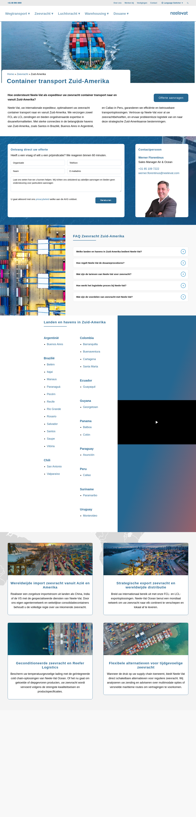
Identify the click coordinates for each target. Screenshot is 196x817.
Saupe (51, 438)
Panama (86, 421)
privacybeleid (42, 199)
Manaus (52, 379)
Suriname (87, 489)
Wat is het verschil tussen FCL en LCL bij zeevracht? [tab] (39, 781)
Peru (83, 469)
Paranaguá (53, 386)
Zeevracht (22, 74)
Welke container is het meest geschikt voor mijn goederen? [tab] (134, 781)
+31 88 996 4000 (14, 3)
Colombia (87, 338)
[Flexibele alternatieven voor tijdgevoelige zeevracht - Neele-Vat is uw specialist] (146, 640)
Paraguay (87, 448)
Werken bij (129, 3)
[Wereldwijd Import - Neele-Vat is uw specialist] (50, 560)
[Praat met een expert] (165, 731)
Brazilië (49, 358)
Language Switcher (172, 3)
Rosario (51, 416)
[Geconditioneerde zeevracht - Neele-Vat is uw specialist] (50, 640)
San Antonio (54, 466)
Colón (86, 434)
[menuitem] (117, 3)
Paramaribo (90, 495)
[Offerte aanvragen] (171, 98)
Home (10, 74)
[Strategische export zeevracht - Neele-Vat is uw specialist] (146, 560)
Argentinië (51, 338)
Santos (51, 431)
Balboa (87, 427)
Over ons (117, 3)
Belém (51, 364)
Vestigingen (142, 3)
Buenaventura (91, 351)
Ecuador (86, 380)
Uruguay (86, 509)
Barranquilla (90, 344)
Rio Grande (54, 409)
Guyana (85, 400)
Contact (153, 3)
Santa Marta (90, 366)
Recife (51, 401)
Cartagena (89, 359)
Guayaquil (89, 386)
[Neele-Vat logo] (179, 12)
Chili (47, 460)
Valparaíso (53, 473)
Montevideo (90, 515)
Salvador (52, 423)
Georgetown (90, 407)
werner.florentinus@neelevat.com (158, 173)
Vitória (51, 446)
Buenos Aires (55, 344)
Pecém (51, 394)
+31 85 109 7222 (148, 168)
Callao (87, 475)
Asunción (88, 454)
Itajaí (50, 371)
